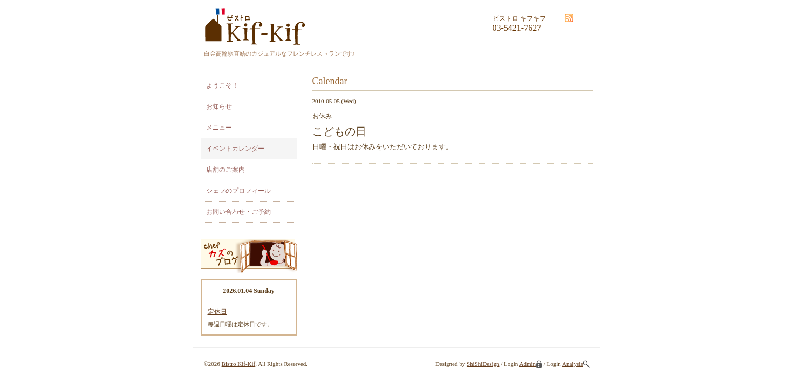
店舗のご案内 (225, 169)
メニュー (219, 127)
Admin (530, 363)
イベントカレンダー (235, 148)
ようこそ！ (222, 85)
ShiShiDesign (483, 363)
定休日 (217, 312)
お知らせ (219, 106)
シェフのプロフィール (238, 190)
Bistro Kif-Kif (239, 363)
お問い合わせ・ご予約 (238, 212)
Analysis (576, 363)
